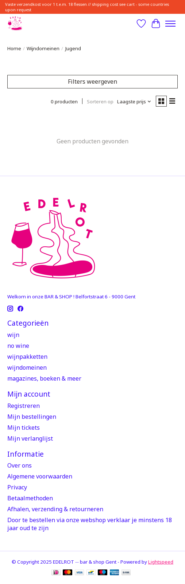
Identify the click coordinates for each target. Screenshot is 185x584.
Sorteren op (100, 101)
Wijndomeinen (43, 48)
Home (14, 48)
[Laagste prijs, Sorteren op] (134, 101)
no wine (18, 346)
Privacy (17, 487)
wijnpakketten (27, 357)
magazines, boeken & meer (44, 378)
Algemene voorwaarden (39, 476)
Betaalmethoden (30, 498)
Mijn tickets (23, 428)
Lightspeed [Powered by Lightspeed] (160, 562)
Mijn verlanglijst (30, 438)
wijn (13, 335)
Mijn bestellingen (31, 417)
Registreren (23, 406)
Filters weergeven (92, 82)
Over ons (19, 465)
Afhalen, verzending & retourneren (55, 509)
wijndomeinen (27, 367)
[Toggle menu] (170, 23)
